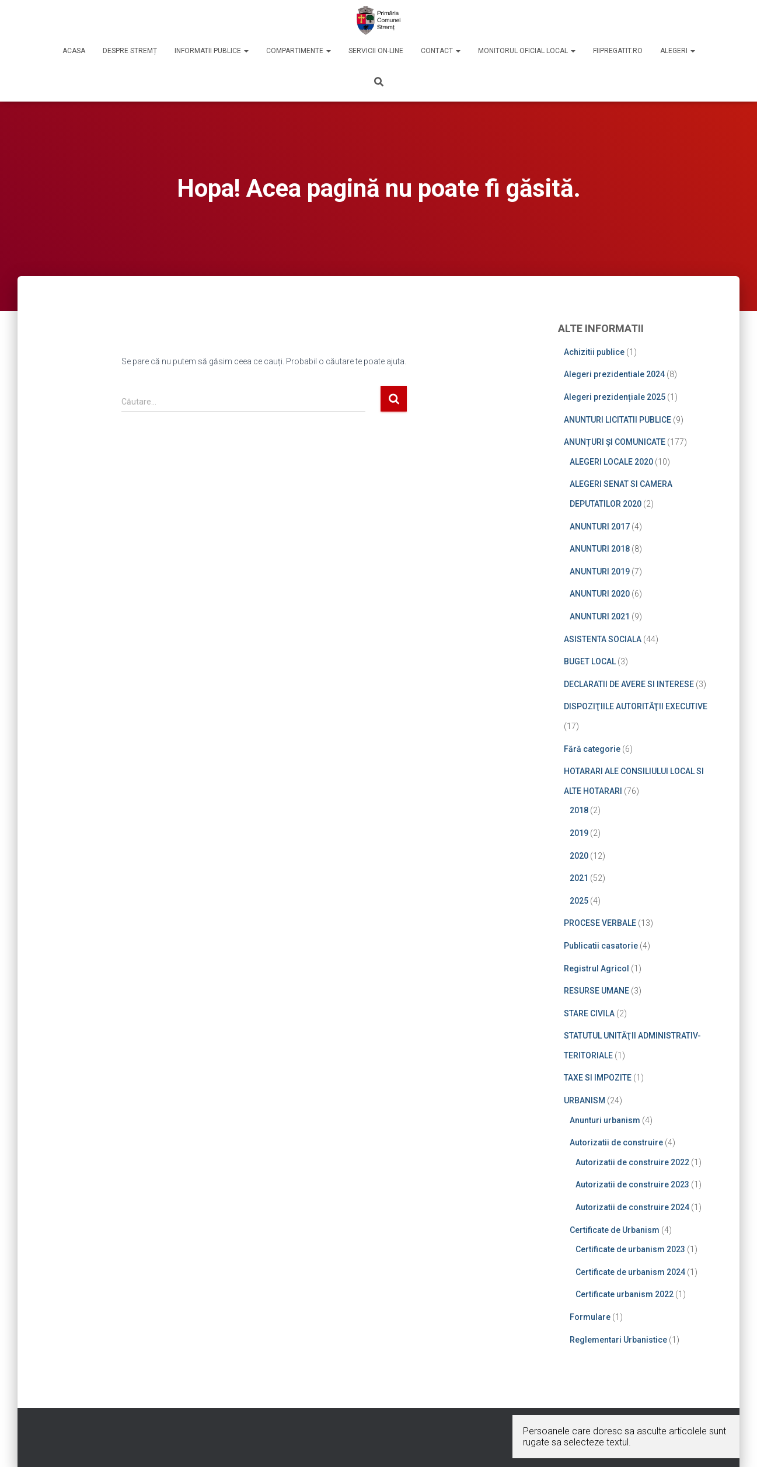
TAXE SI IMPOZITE (598, 1077)
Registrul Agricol (596, 968)
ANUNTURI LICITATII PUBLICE (617, 419)
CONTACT (441, 51)
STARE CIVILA (589, 1013)
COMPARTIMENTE (298, 51)
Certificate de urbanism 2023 (630, 1249)
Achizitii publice (594, 352)
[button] (246, 51)
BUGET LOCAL (590, 661)
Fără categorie (592, 749)
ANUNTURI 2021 (600, 616)
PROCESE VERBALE (600, 923)
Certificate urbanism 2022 (624, 1294)
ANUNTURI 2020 (600, 593)
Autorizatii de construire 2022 (632, 1162)
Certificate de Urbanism (615, 1230)
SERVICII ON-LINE (375, 51)
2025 (579, 900)
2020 (579, 855)
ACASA (73, 51)
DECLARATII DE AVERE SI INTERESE (629, 684)
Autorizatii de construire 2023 (632, 1184)
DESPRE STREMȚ (130, 51)
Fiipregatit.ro (618, 51)
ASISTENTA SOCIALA (602, 639)
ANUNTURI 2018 (600, 548)
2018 (579, 810)
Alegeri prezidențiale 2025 (614, 397)
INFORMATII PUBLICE (212, 51)
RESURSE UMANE (596, 990)
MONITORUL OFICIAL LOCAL (526, 51)
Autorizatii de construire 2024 (632, 1207)
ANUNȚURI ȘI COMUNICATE (614, 442)
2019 (579, 833)
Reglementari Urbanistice (618, 1339)
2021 (579, 878)
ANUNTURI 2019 (600, 571)
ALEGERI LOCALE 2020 (611, 461)
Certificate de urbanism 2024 (630, 1272)
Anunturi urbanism (605, 1120)
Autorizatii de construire (616, 1142)
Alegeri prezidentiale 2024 (614, 374)
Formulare (590, 1317)
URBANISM (584, 1100)
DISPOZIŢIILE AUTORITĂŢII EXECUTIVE (635, 706)
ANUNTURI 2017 (600, 526)
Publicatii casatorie (601, 945)
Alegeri (677, 51)
